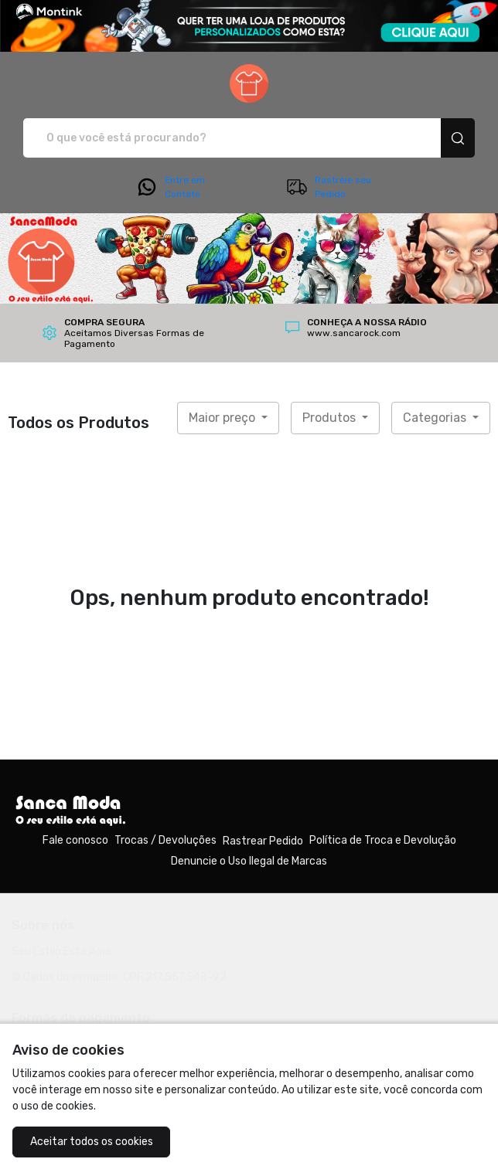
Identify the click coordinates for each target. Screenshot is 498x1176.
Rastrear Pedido (263, 841)
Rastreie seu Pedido (328, 187)
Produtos (330, 417)
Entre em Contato (170, 187)
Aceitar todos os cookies (91, 1141)
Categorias (436, 417)
